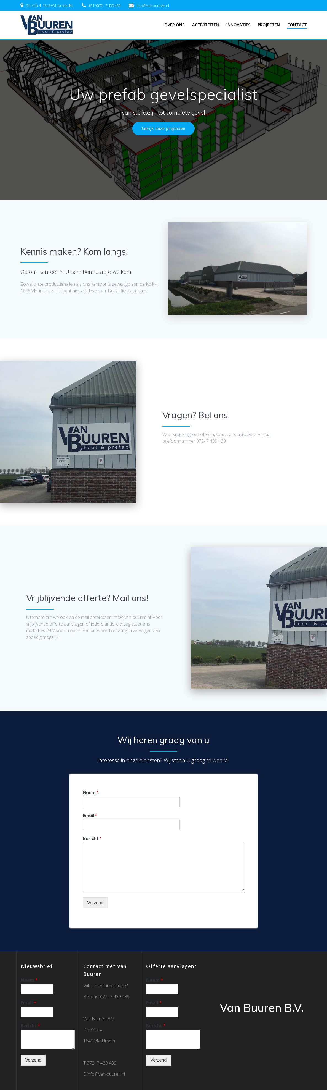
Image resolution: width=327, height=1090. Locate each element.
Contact (297, 24)
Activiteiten (205, 24)
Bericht (92, 838)
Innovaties (238, 24)
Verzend (95, 903)
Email (90, 815)
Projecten (269, 24)
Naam (90, 792)
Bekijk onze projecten (163, 128)
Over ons (174, 24)
